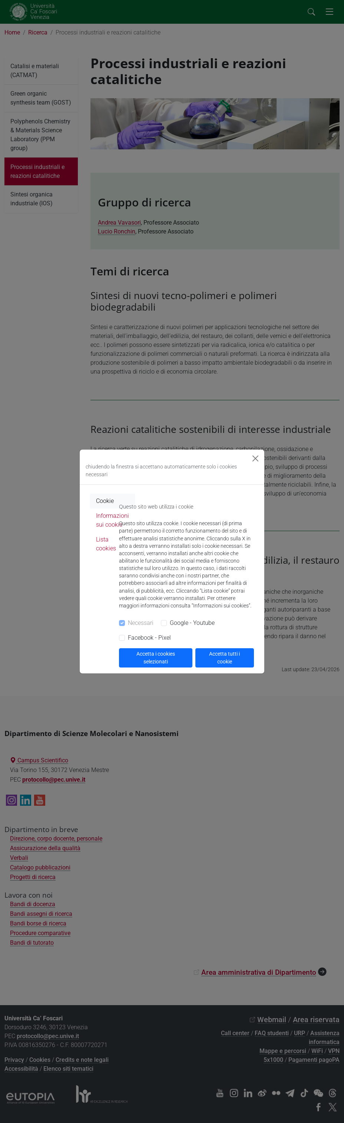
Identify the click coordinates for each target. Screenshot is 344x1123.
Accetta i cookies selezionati (155, 658)
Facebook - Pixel (149, 637)
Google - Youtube (192, 622)
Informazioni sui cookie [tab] (112, 520)
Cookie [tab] (105, 500)
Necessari (140, 622)
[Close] (255, 458)
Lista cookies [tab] (106, 544)
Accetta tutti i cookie (224, 658)
